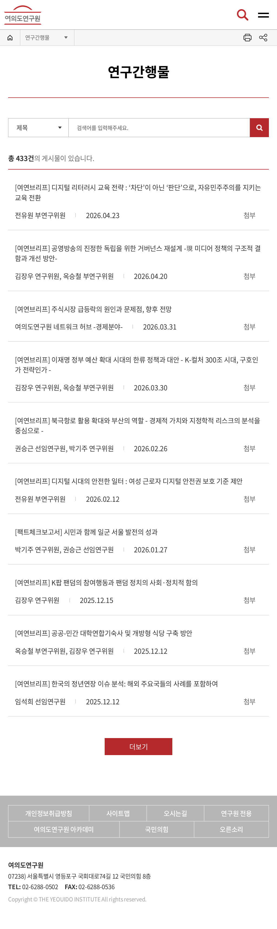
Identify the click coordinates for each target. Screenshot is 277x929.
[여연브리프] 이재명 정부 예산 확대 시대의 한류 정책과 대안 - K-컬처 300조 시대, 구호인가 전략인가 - (136, 365)
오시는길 (175, 813)
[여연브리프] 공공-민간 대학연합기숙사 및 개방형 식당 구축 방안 (103, 633)
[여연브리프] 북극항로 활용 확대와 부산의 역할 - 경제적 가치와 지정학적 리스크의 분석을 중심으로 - (137, 425)
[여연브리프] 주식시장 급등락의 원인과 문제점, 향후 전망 (93, 309)
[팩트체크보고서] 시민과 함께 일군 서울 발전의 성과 (86, 532)
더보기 (138, 747)
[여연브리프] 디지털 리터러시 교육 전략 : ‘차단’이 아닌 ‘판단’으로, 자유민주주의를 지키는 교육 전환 (138, 192)
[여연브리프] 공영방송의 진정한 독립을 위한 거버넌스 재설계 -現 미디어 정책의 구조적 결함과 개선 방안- (138, 253)
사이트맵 (118, 813)
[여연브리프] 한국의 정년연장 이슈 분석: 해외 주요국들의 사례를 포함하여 (116, 684)
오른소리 (231, 829)
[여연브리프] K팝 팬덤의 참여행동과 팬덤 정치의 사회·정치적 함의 (106, 582)
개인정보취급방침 (48, 813)
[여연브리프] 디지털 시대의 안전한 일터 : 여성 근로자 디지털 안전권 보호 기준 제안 (129, 481)
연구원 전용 (236, 813)
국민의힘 (157, 829)
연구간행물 (37, 37)
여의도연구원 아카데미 (64, 829)
